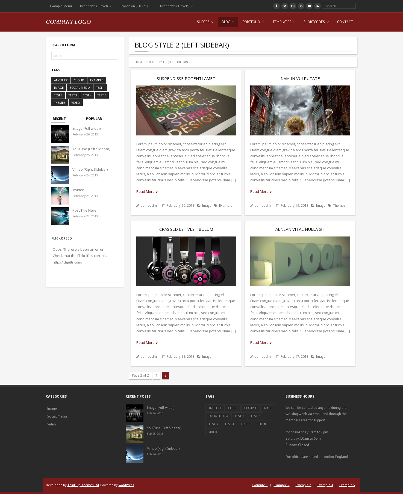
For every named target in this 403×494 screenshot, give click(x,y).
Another (61, 80)
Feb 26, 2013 (155, 413)
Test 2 (58, 95)
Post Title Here (84, 210)
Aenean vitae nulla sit (300, 229)
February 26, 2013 (85, 134)
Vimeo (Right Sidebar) (90, 169)
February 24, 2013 (85, 175)
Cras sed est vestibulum (186, 229)
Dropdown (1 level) (94, 6)
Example (225, 205)
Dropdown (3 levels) (174, 6)
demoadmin (150, 205)
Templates (281, 22)
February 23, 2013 (85, 196)
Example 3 (303, 485)
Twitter (78, 189)
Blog (226, 22)
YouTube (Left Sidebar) (91, 148)
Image (206, 205)
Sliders (203, 22)
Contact (345, 22)
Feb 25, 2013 (155, 434)
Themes (339, 205)
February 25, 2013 (85, 155)
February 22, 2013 (85, 216)
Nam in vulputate (300, 78)
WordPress (126, 485)
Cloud (79, 80)
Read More (145, 191)
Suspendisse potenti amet (186, 78)
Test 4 (87, 95)
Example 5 (347, 485)
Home (139, 62)
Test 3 (73, 95)
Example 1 (260, 485)
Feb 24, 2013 (155, 454)
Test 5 (102, 95)
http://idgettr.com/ (68, 262)
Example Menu (61, 6)
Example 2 (282, 485)
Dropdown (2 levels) (133, 6)
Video (75, 102)
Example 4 (325, 485)
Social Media (80, 87)
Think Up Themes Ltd (83, 485)
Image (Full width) (86, 128)
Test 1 (100, 87)
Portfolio (251, 22)
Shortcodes (314, 22)
